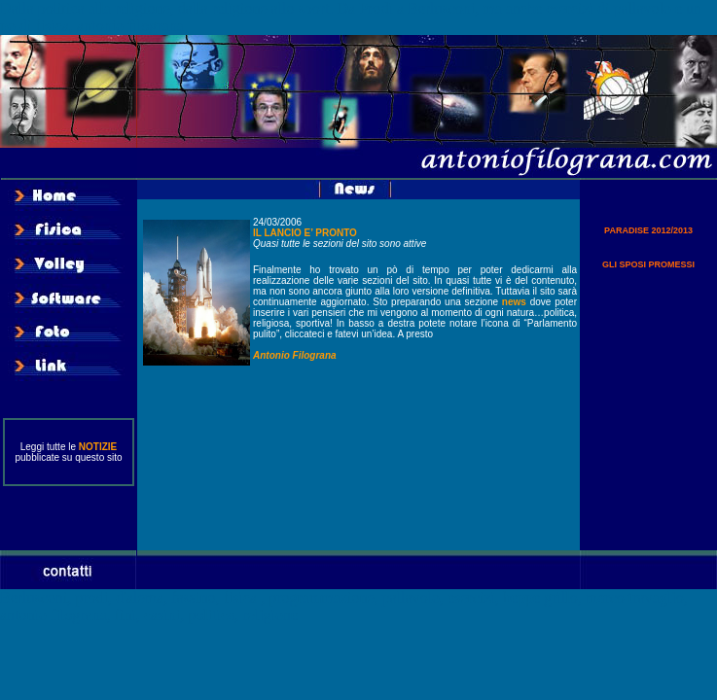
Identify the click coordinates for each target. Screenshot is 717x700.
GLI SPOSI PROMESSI (648, 264)
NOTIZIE (98, 446)
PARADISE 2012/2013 (648, 230)
